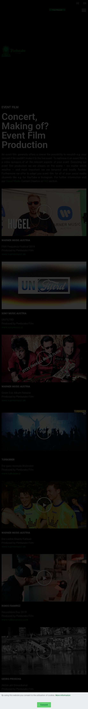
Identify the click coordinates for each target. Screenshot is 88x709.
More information (62, 695)
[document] (44, 354)
